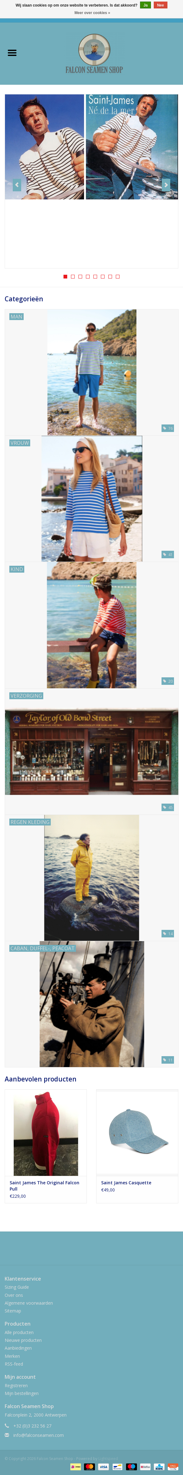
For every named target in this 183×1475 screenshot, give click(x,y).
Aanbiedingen (18, 1348)
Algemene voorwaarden (29, 1303)
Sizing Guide (17, 1287)
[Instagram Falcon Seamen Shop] (97, 1251)
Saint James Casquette (126, 1183)
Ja (145, 5)
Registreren (16, 1385)
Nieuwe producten (23, 1340)
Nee (160, 5)
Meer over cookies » (92, 13)
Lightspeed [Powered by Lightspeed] (108, 1458)
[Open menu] (12, 52)
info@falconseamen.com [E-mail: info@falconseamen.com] (38, 1435)
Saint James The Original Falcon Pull (44, 1186)
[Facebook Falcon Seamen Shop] (86, 1251)
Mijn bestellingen (22, 1393)
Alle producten (19, 1332)
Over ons (14, 1295)
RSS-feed (14, 1364)
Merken (12, 1356)
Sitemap (13, 1311)
